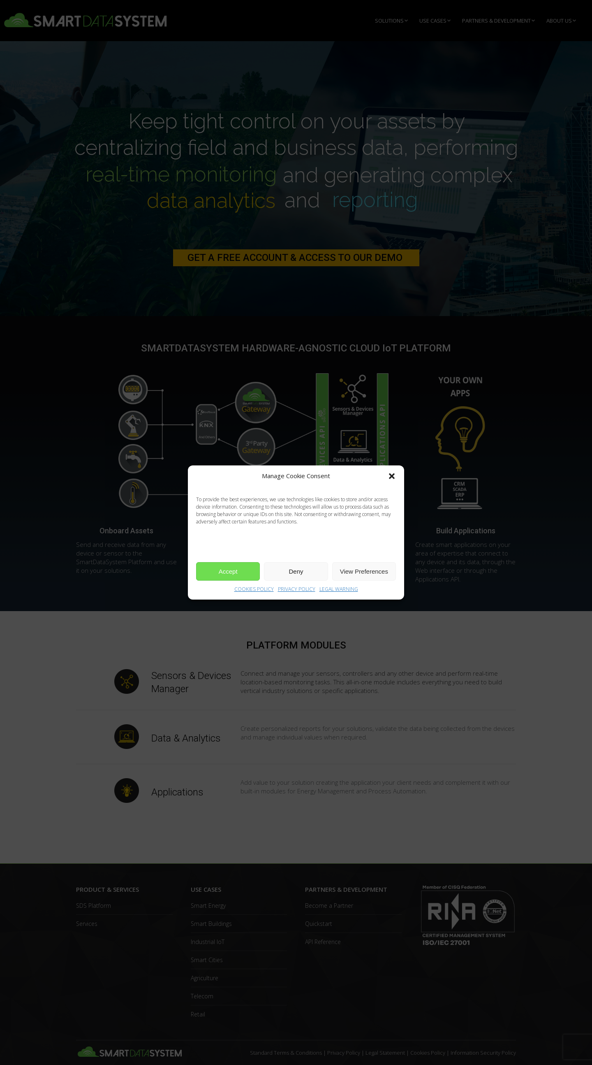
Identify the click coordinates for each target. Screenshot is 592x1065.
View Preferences (364, 571)
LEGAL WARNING (338, 589)
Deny (296, 571)
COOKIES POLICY (254, 589)
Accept (228, 571)
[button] (392, 476)
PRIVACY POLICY (296, 589)
